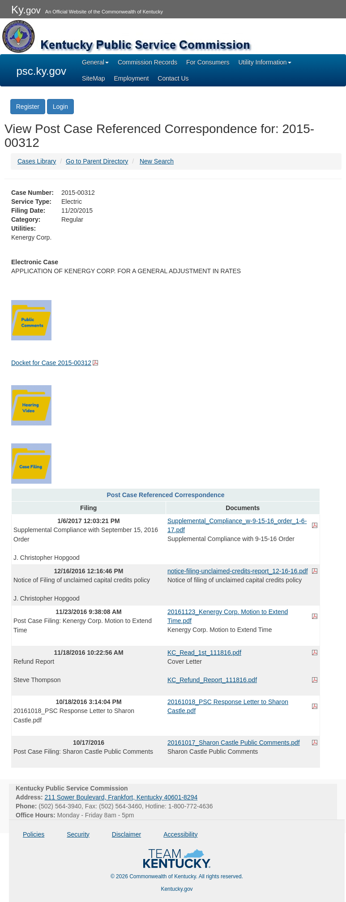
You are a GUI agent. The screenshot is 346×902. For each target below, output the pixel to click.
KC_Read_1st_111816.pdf (204, 652)
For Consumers (207, 62)
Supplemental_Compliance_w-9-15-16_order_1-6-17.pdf (237, 525)
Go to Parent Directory (97, 161)
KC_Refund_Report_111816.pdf (212, 679)
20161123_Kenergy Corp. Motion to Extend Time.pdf (227, 616)
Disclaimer (126, 834)
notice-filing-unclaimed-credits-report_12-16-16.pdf (237, 571)
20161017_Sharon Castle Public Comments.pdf (233, 742)
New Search (157, 161)
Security (78, 834)
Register (27, 106)
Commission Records (147, 62)
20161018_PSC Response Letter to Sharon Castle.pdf (227, 706)
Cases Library (36, 161)
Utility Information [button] (264, 62)
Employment (131, 78)
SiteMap (93, 78)
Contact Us (173, 78)
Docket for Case (51, 362)
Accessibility (180, 834)
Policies (33, 834)
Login (60, 106)
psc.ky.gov (42, 71)
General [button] (95, 62)
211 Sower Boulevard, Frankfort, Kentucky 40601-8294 (121, 797)
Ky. (26, 10)
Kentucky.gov (176, 889)
